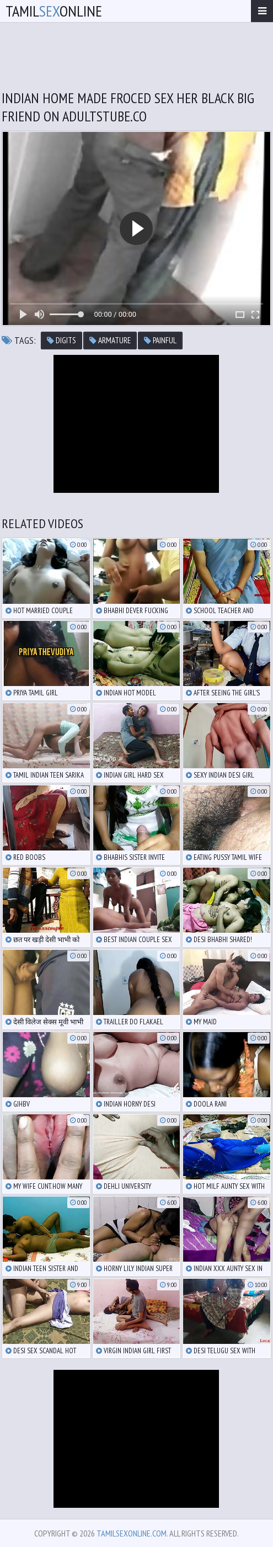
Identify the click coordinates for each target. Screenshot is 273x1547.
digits (61, 340)
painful (160, 340)
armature (110, 340)
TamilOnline (54, 11)
